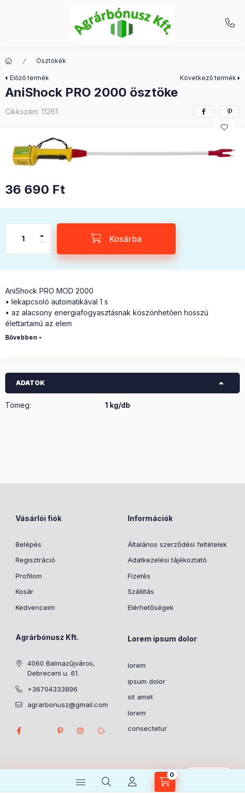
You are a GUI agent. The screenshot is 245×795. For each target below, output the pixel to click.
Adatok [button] (30, 383)
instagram (80, 731)
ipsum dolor (146, 681)
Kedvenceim (35, 607)
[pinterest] (229, 111)
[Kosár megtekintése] (165, 782)
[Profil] (132, 782)
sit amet (140, 697)
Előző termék (29, 78)
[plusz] (42, 231)
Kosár (25, 591)
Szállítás (141, 591)
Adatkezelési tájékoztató (167, 560)
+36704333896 (230, 23)
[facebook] (203, 111)
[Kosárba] (116, 238)
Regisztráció (35, 560)
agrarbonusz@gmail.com (67, 704)
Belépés (28, 544)
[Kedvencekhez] (224, 127)
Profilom (29, 576)
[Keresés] (106, 782)
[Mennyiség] (23, 239)
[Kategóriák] (80, 782)
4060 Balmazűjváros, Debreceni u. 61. (61, 668)
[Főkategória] (8, 61)
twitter (39, 731)
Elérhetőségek (151, 607)
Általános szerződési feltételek (177, 544)
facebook (18, 731)
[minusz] (42, 246)
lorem (137, 665)
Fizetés (139, 576)
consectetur (147, 728)
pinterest (60, 731)
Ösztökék (51, 61)
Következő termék (208, 78)
